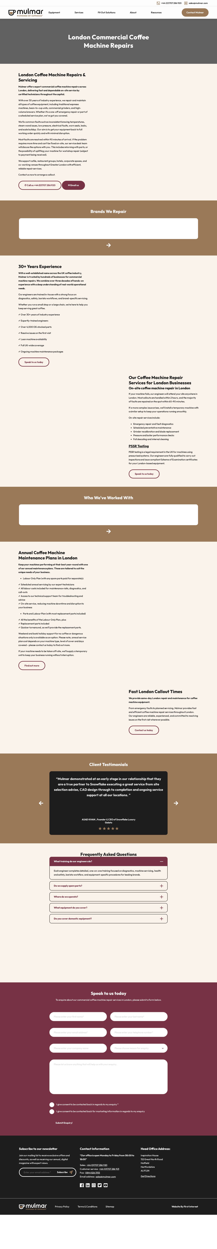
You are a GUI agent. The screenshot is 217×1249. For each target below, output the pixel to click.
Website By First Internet (185, 1204)
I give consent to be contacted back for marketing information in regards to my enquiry (100, 1108)
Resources (156, 12)
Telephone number (120, 1022)
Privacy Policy (62, 1204)
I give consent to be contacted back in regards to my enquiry (87, 1102)
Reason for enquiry (120, 1038)
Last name (116, 1006)
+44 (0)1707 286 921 (109, 1166)
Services (79, 12)
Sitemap (110, 1204)
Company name (57, 1038)
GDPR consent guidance (62, 1096)
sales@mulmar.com (196, 3)
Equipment (54, 12)
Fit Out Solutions (106, 12)
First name (55, 1006)
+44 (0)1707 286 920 (169, 3)
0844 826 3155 (92, 1170)
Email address (57, 1022)
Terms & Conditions (87, 1204)
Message (54, 1053)
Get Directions (148, 1173)
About (133, 12)
